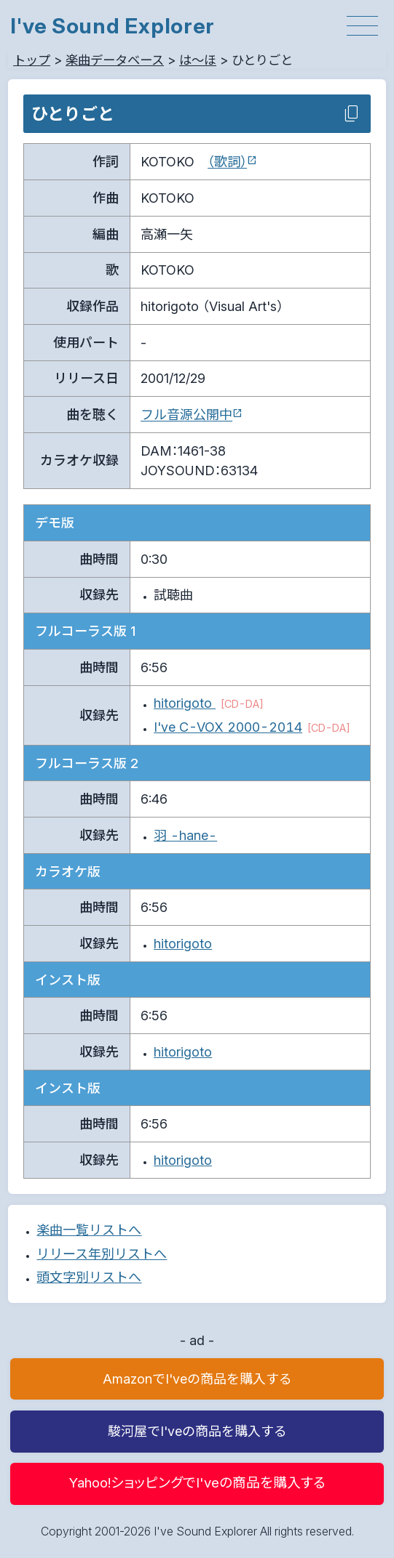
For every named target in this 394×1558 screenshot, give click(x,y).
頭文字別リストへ (88, 1277)
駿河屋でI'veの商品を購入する (197, 1431)
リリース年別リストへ (101, 1254)
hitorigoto (185, 703)
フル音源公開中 (186, 414)
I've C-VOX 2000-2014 (228, 727)
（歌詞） (227, 161)
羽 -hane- (185, 835)
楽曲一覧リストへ (88, 1230)
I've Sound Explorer (112, 26)
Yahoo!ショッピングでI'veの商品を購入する (197, 1482)
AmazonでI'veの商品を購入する (197, 1379)
